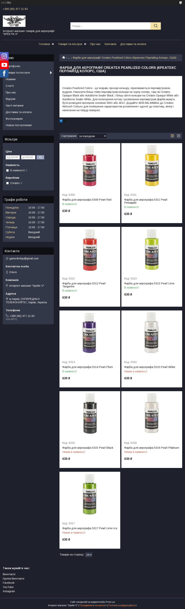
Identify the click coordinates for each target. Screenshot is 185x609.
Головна (44, 44)
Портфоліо (13, 66)
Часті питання (14, 105)
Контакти (110, 44)
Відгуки (10, 98)
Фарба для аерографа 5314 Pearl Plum (87, 367)
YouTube (8, 587)
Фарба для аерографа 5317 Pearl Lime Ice (89, 528)
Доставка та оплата (133, 44)
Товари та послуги (70, 44)
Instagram (9, 591)
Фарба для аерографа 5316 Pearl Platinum (151, 447)
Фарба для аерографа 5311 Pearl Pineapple (145, 201)
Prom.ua (110, 602)
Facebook (9, 582)
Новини (10, 79)
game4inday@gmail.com (24, 258)
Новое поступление (19, 125)
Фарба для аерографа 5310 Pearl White (149, 367)
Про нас (95, 44)
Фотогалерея (14, 118)
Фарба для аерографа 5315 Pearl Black (87, 447)
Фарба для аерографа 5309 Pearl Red (86, 199)
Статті (10, 85)
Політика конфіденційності (122, 605)
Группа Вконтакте (13, 578)
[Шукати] (155, 26)
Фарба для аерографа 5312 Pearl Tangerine (84, 285)
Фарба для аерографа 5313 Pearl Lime (149, 283)
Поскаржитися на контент (92, 605)
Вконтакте (9, 574)
